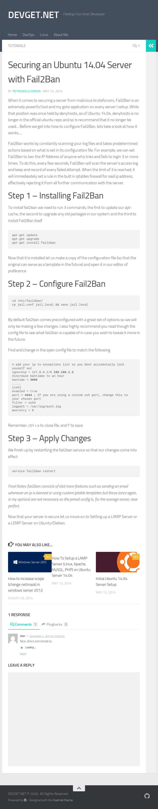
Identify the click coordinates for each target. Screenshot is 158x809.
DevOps (28, 35)
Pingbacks (55, 624)
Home (12, 35)
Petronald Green (27, 91)
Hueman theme (63, 800)
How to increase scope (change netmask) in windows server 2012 (26, 584)
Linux (44, 35)
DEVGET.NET (33, 14)
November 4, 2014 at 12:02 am (47, 636)
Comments (24, 624)
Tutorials (17, 46)
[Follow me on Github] (147, 796)
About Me (61, 35)
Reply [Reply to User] (23, 653)
